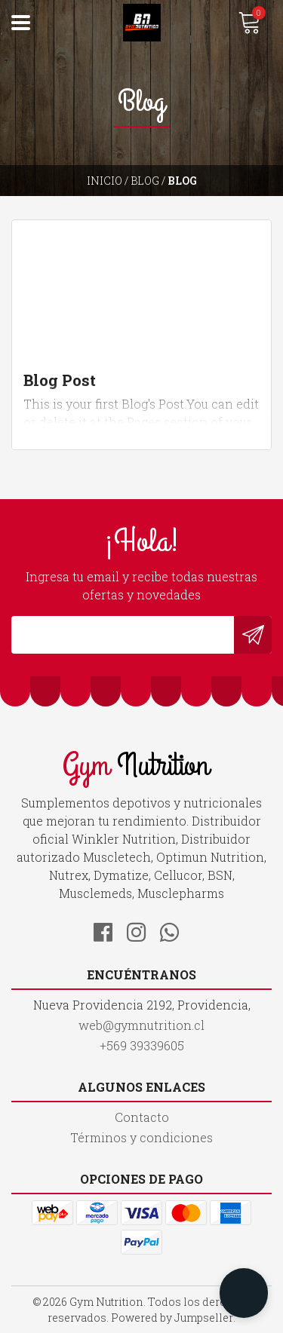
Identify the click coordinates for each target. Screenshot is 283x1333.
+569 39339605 (142, 1045)
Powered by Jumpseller (172, 1317)
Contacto (142, 1117)
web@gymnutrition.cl (141, 1025)
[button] (244, 1293)
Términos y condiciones (141, 1137)
